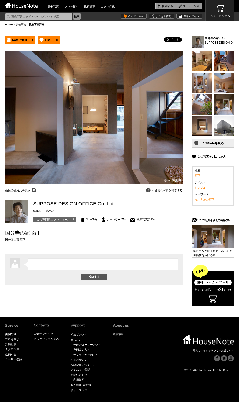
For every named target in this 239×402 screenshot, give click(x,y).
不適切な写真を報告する (167, 190)
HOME (9, 24)
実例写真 (53, 6)
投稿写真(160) (146, 219)
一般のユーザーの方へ (87, 344)
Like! (48, 40)
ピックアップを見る (46, 339)
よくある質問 (163, 16)
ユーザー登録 (13, 359)
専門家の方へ (81, 349)
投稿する (10, 354)
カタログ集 (108, 6)
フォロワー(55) (116, 219)
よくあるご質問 (80, 369)
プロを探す (71, 6)
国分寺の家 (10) (215, 38)
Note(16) (91, 219)
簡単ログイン (191, 16)
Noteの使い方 (79, 359)
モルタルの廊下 (204, 199)
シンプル (200, 187)
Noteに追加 (19, 40)
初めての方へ (136, 16)
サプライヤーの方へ (85, 355)
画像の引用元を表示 (17, 190)
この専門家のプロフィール (53, 219)
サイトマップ (78, 390)
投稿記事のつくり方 (83, 365)
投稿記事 (89, 6)
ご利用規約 (77, 379)
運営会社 (118, 334)
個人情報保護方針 (81, 385)
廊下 (197, 175)
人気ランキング (43, 334)
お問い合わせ (78, 375)
